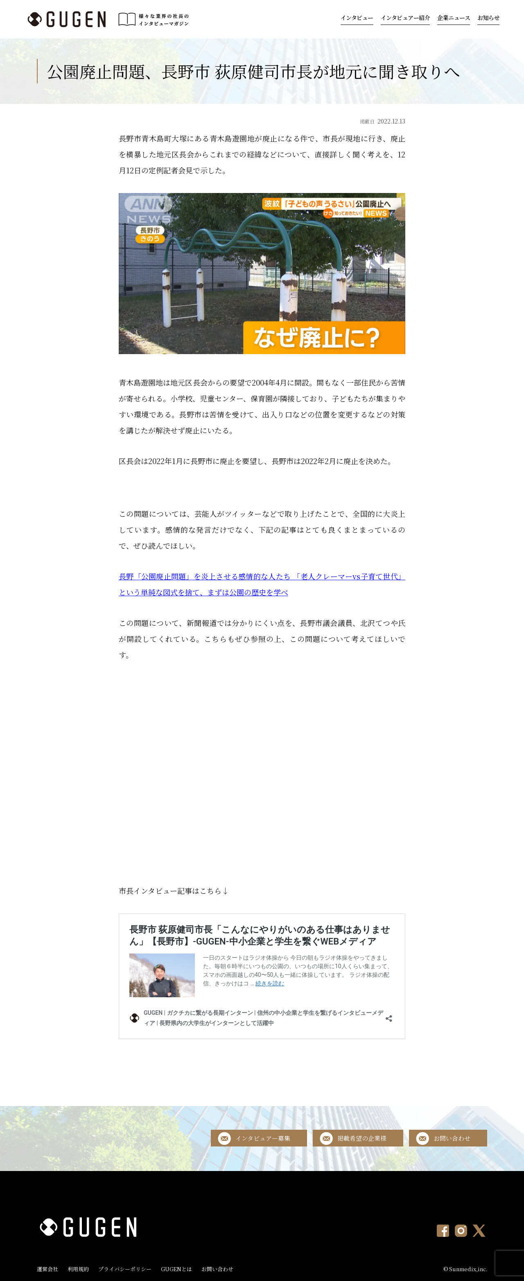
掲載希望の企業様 (361, 1138)
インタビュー (357, 17)
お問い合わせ (452, 1138)
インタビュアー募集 (262, 1138)
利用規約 (78, 1269)
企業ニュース (453, 17)
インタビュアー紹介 (405, 17)
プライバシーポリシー (124, 1269)
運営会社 (47, 1269)
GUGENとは (176, 1269)
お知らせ (488, 17)
